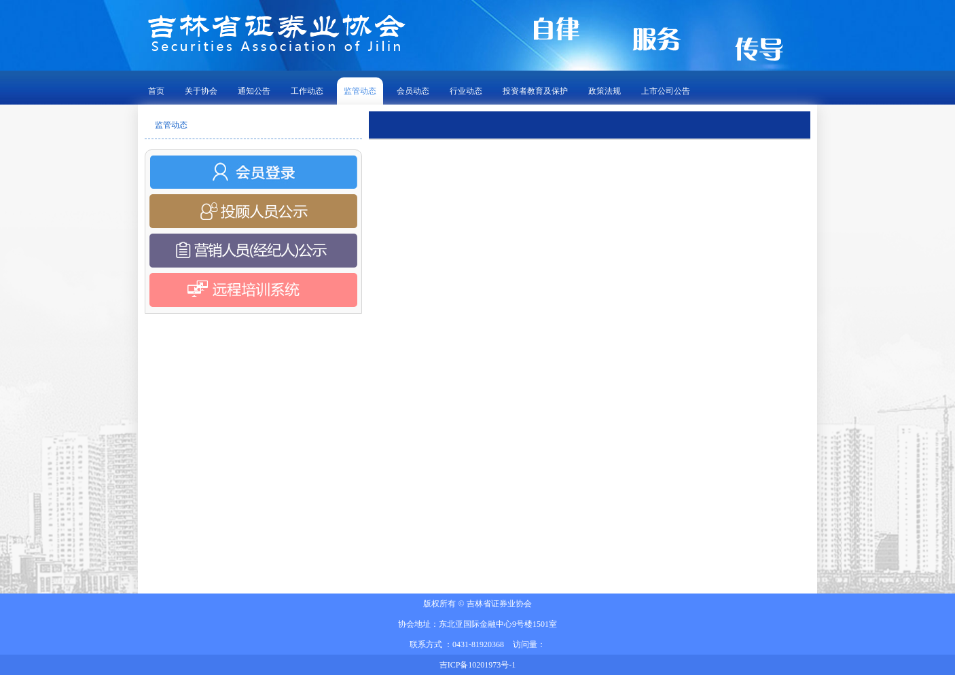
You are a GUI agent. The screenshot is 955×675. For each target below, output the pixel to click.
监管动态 (360, 91)
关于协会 (201, 91)
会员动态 (413, 91)
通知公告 (254, 91)
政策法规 (604, 91)
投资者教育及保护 (535, 91)
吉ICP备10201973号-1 (477, 665)
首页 (156, 91)
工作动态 (307, 91)
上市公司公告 (665, 91)
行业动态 (466, 91)
